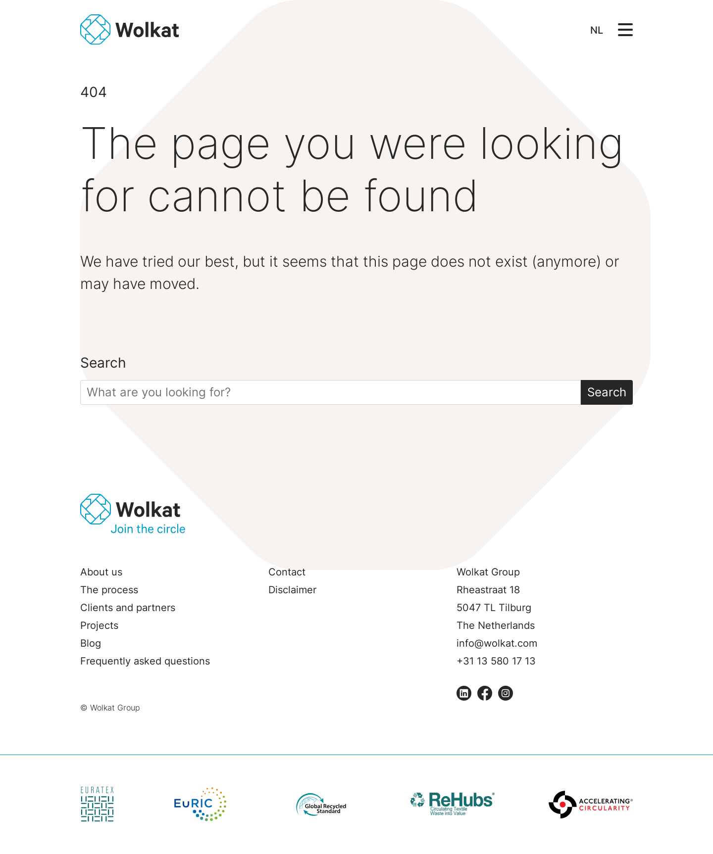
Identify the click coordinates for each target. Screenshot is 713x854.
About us (101, 572)
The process (109, 590)
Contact (287, 572)
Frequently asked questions (145, 661)
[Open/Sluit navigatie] (625, 28)
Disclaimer (292, 590)
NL (596, 30)
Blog (90, 643)
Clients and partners (127, 608)
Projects (99, 625)
